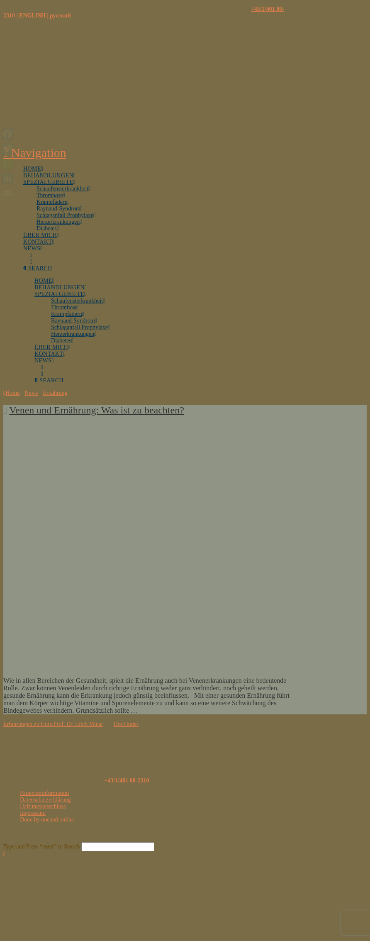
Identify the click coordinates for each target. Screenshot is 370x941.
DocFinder (126, 724)
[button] (34, 152)
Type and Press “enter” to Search (41, 846)
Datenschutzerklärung (45, 800)
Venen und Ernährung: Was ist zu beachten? (96, 410)
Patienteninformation (44, 793)
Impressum (33, 813)
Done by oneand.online (47, 819)
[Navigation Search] (41, 263)
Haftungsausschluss (43, 806)
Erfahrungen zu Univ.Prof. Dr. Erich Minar (53, 724)
